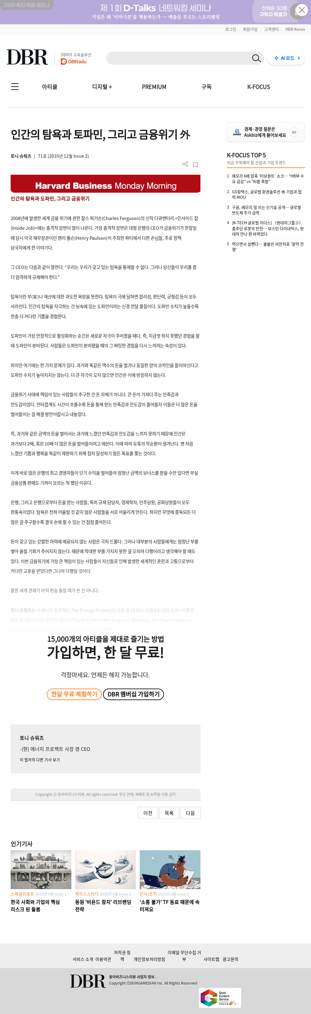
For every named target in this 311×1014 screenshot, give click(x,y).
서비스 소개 (83, 959)
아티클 (49, 87)
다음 (190, 812)
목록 (169, 812)
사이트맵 (211, 959)
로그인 (230, 29)
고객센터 (271, 29)
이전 (147, 812)
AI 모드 (287, 58)
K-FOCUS (258, 87)
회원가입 (250, 29)
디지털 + (102, 87)
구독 (206, 87)
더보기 (185, 164)
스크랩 (195, 165)
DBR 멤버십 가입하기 (134, 694)
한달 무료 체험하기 (74, 694)
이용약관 (103, 959)
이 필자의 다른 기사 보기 (40, 759)
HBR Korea (295, 29)
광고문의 (230, 959)
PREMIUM (154, 87)
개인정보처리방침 (149, 959)
